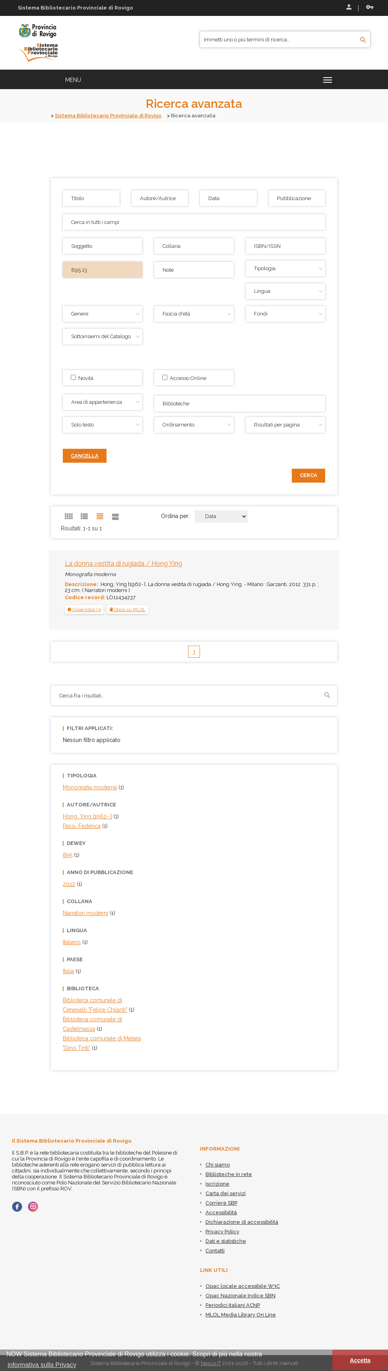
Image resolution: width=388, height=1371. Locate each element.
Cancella (85, 455)
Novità (82, 377)
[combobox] (239, 403)
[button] (84, 609)
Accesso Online (184, 377)
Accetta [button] (360, 1360)
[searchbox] (241, 402)
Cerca (308, 475)
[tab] (84, 609)
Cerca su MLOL (128, 609)
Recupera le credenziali (369, 7)
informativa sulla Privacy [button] (42, 1364)
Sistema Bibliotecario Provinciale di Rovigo (109, 116)
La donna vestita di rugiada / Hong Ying (123, 563)
